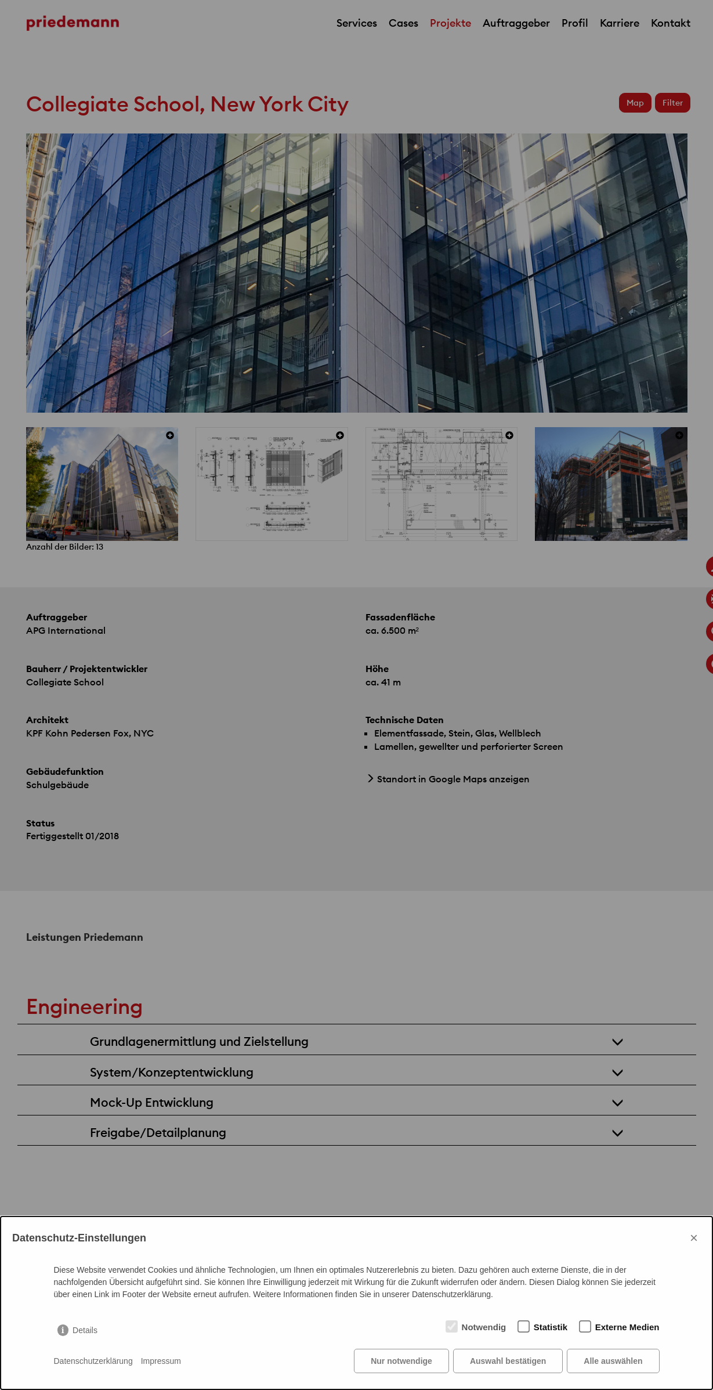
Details (85, 1330)
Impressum (161, 1361)
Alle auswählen (613, 1361)
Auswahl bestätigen (508, 1361)
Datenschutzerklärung (93, 1361)
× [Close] (694, 1237)
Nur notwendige (401, 1361)
